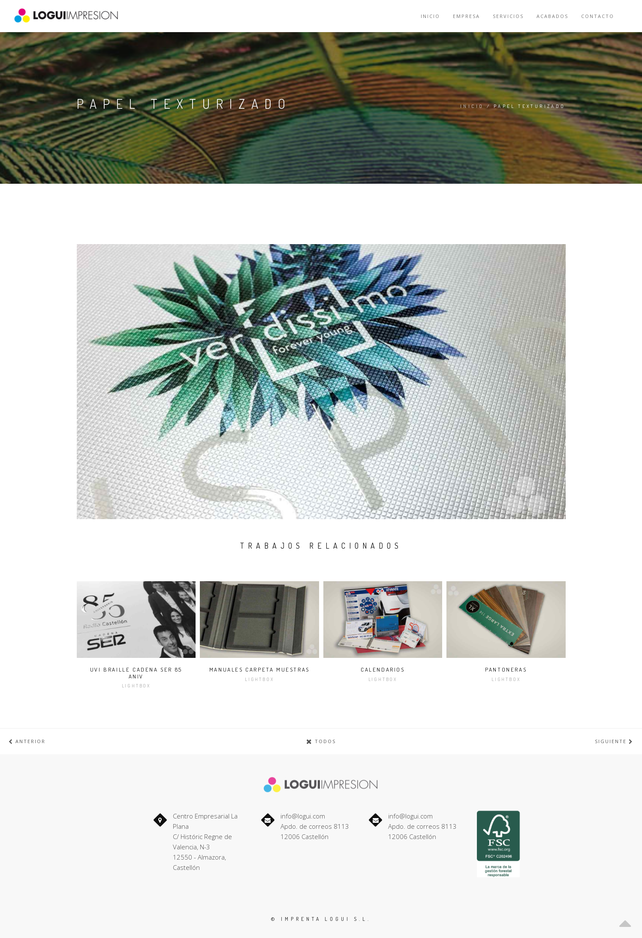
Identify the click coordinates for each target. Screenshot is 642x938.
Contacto (597, 16)
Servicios (508, 16)
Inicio (430, 16)
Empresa (466, 16)
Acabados (552, 16)
